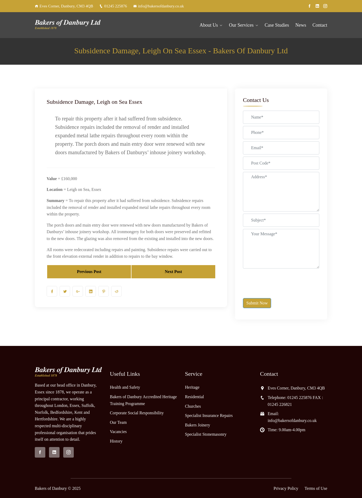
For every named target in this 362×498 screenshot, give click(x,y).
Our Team (118, 422)
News (300, 25)
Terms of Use (316, 488)
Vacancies (118, 431)
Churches (193, 406)
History (116, 441)
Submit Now (257, 303)
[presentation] (283, 281)
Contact (319, 25)
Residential (194, 396)
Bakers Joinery (197, 425)
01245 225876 (113, 6)
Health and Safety (125, 387)
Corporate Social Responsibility (137, 413)
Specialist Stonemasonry (206, 434)
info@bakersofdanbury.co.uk (158, 6)
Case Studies (277, 25)
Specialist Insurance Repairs (209, 415)
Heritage (192, 387)
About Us (209, 25)
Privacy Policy (285, 488)
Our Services (241, 25)
